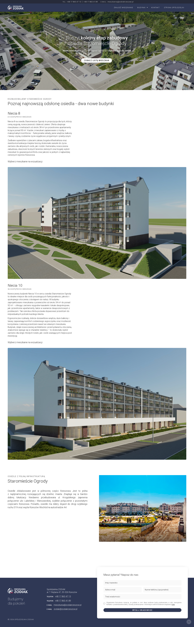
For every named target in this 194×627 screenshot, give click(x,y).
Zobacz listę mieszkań (96, 60)
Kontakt (155, 7)
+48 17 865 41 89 (91, 2)
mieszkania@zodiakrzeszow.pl (121, 2)
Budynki (141, 7)
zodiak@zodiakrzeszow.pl (65, 609)
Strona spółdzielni (174, 7)
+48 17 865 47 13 (74, 2)
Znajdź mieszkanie (123, 7)
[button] (130, 537)
